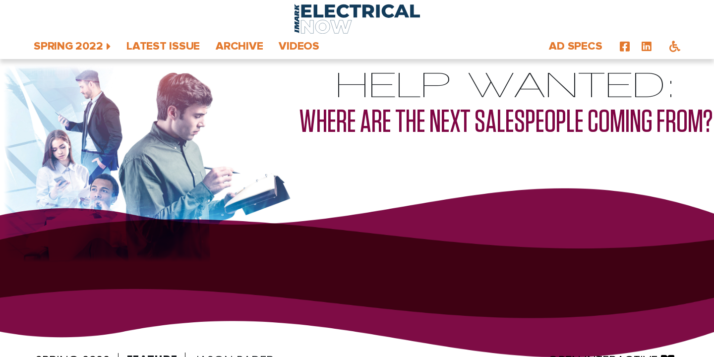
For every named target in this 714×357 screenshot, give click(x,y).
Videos (299, 46)
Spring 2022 (68, 46)
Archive (239, 46)
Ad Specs (575, 46)
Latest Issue (163, 46)
